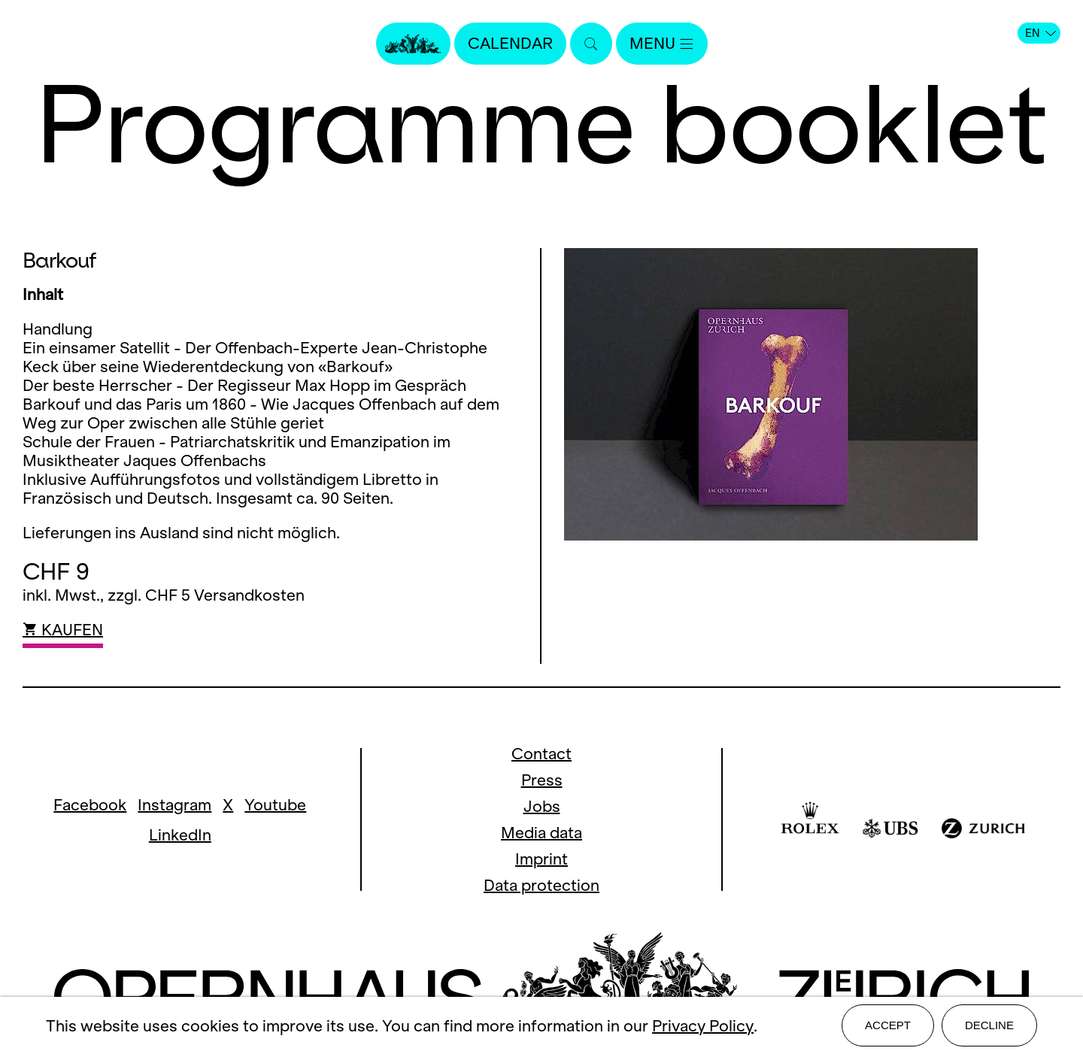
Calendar (510, 43)
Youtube (275, 804)
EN (1040, 33)
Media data (541, 832)
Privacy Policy (703, 1025)
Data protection (541, 885)
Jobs (541, 806)
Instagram (174, 804)
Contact (541, 753)
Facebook (89, 804)
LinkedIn (180, 835)
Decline (989, 1025)
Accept (888, 1025)
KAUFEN (63, 629)
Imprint (541, 859)
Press (542, 780)
